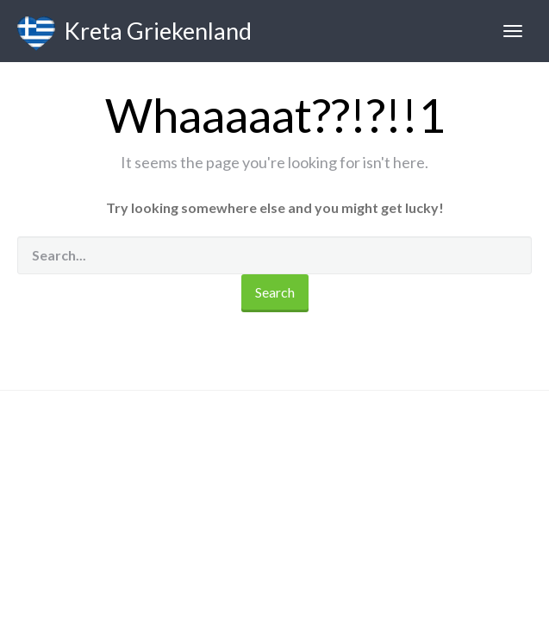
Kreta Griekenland (134, 33)
